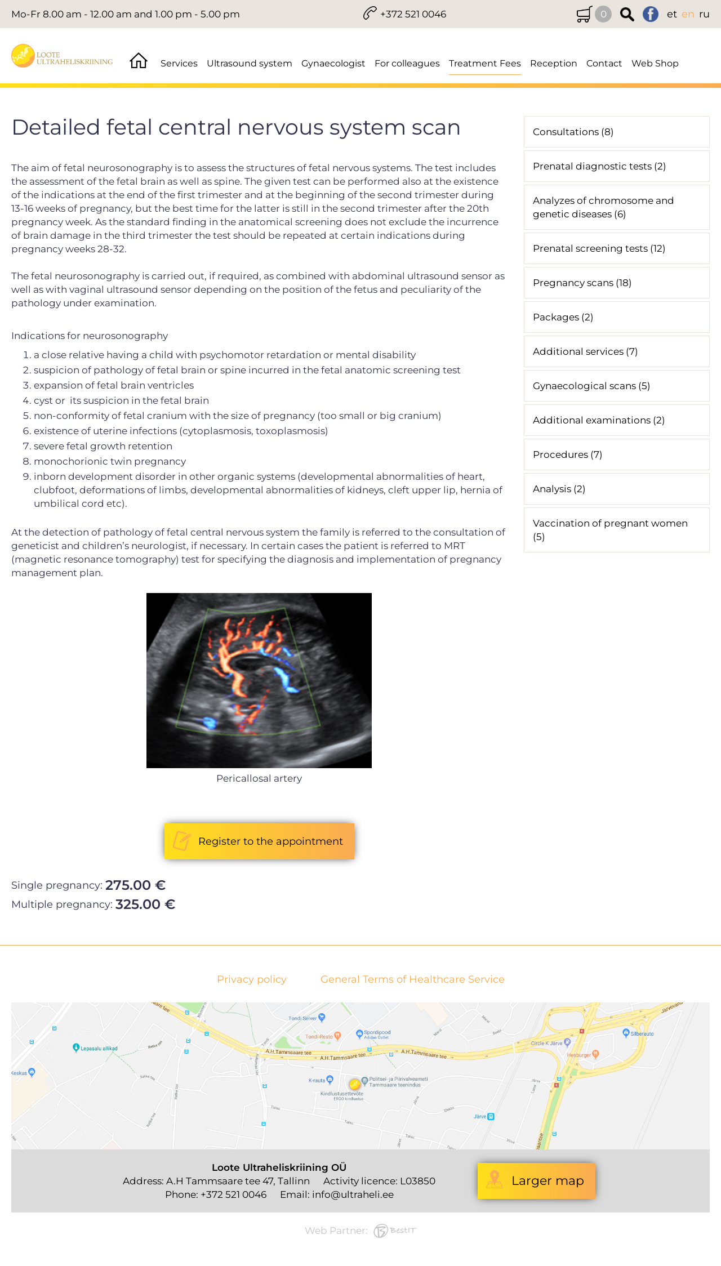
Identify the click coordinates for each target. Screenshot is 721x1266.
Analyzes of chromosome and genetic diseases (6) (603, 207)
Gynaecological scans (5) (592, 385)
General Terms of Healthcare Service (413, 980)
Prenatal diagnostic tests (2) (599, 166)
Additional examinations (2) (599, 420)
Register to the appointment (270, 841)
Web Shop (655, 63)
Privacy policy (252, 980)
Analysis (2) (559, 488)
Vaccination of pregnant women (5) (610, 530)
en (688, 14)
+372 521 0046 (413, 14)
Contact (604, 63)
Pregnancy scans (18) (582, 282)
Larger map (547, 1180)
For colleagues (407, 63)
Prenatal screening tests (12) (599, 248)
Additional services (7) (585, 351)
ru (704, 14)
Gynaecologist (333, 63)
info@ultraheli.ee (353, 1194)
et (672, 14)
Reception (553, 63)
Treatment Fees (485, 63)
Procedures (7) (568, 454)
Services (179, 63)
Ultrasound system (249, 63)
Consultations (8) (573, 131)
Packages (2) (563, 317)
